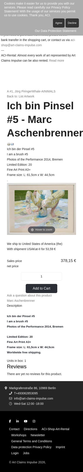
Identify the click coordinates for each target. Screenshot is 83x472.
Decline (72, 23)
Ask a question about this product (29, 295)
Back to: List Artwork (20, 96)
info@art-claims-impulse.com (33, 398)
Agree (58, 23)
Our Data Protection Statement (55, 31)
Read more (56, 60)
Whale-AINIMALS (44, 91)
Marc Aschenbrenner (21, 300)
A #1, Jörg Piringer (19, 91)
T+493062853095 (26, 393)
